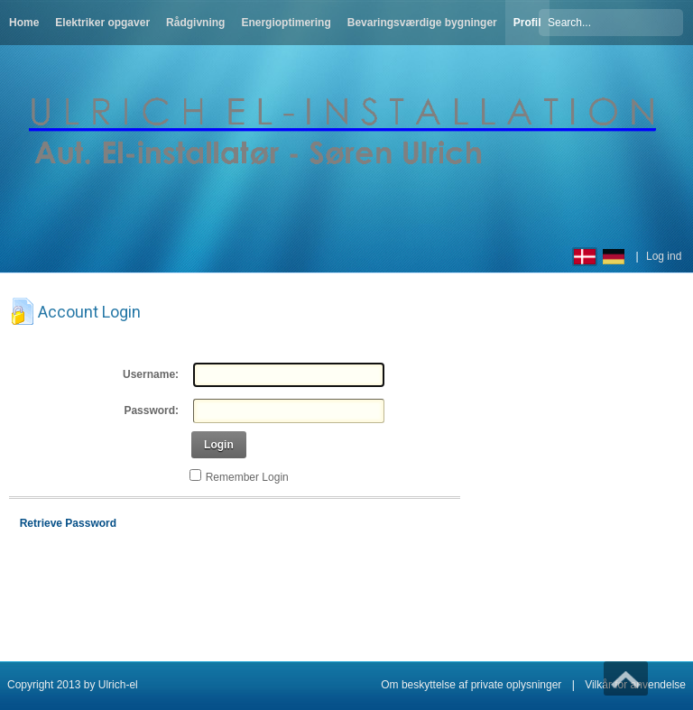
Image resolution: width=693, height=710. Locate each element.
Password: (151, 410)
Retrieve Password (68, 523)
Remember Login (247, 477)
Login (219, 444)
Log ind (663, 256)
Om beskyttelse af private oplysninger (471, 684)
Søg (672, 21)
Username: (151, 374)
